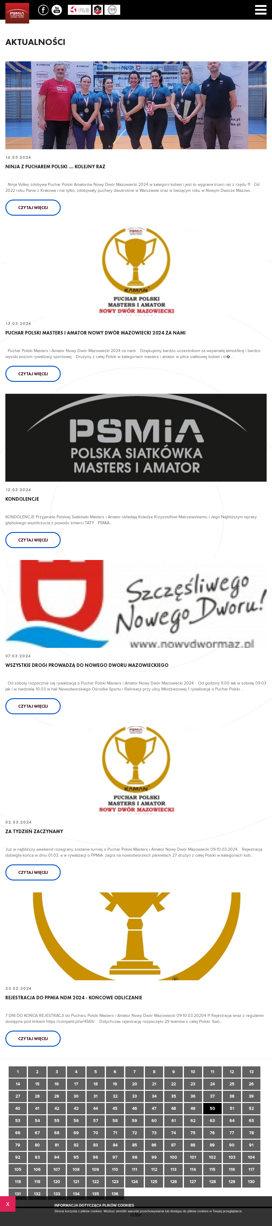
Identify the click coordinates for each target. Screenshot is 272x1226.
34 (154, 1096)
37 (212, 1096)
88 (192, 1145)
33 (134, 1096)
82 (76, 1145)
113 (173, 1169)
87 (173, 1145)
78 (251, 1132)
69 (76, 1132)
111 (134, 1169)
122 (95, 1181)
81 (57, 1145)
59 (134, 1120)
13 (251, 1071)
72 (134, 1132)
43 (76, 1108)
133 (57, 1194)
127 (193, 1181)
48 (173, 1108)
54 (37, 1120)
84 (115, 1145)
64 (232, 1120)
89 (212, 1145)
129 (232, 1181)
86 (154, 1145)
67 (37, 1132)
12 (232, 1071)
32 (115, 1096)
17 (76, 1084)
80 (37, 1145)
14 (18, 1084)
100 (173, 1157)
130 (251, 1181)
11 (212, 1071)
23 (192, 1084)
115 (212, 1169)
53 (17, 1120)
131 (18, 1194)
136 (115, 1194)
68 (56, 1132)
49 (193, 1108)
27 (17, 1096)
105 (17, 1169)
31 (95, 1096)
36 (193, 1096)
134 (76, 1194)
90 (232, 1145)
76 (212, 1132)
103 (232, 1157)
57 (95, 1120)
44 (95, 1108)
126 (173, 1181)
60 (154, 1120)
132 (37, 1194)
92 (17, 1157)
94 (56, 1157)
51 (232, 1108)
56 (76, 1120)
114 (193, 1169)
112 (154, 1169)
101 (193, 1157)
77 (231, 1132)
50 (212, 1108)
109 (95, 1169)
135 (95, 1194)
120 (56, 1181)
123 (115, 1181)
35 (173, 1096)
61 (173, 1120)
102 (212, 1157)
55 (57, 1120)
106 (37, 1169)
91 (251, 1145)
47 (154, 1108)
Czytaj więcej (33, 207)
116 (232, 1169)
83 (95, 1145)
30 (76, 1096)
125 (154, 1181)
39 (251, 1096)
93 (37, 1157)
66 (18, 1132)
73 (154, 1132)
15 (37, 1084)
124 (134, 1181)
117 (251, 1169)
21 (154, 1084)
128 (212, 1181)
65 (251, 1120)
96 (95, 1157)
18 (95, 1084)
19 (115, 1084)
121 (76, 1181)
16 (56, 1084)
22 (173, 1084)
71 (115, 1132)
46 (134, 1108)
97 (115, 1157)
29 (56, 1096)
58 (115, 1120)
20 (134, 1084)
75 (193, 1132)
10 (193, 1071)
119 (37, 1181)
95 (76, 1157)
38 (231, 1096)
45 (115, 1108)
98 (134, 1157)
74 (173, 1132)
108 (76, 1169)
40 (17, 1108)
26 (251, 1084)
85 (134, 1145)
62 (193, 1120)
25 (232, 1084)
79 (17, 1145)
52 (251, 1108)
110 (115, 1169)
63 (212, 1120)
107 (56, 1169)
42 (56, 1108)
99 (154, 1157)
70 (95, 1132)
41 (37, 1108)
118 (18, 1181)
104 (251, 1157)
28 (37, 1096)
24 (212, 1084)
